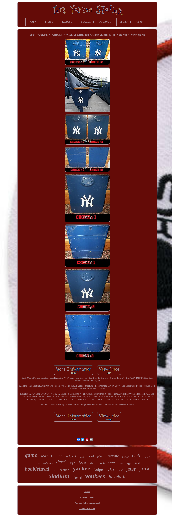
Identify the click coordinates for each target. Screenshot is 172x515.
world (121, 463)
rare (111, 462)
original (71, 456)
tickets (57, 455)
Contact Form (87, 497)
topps (129, 464)
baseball (117, 476)
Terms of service (87, 508)
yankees (95, 476)
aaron (37, 463)
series (125, 456)
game (31, 455)
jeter (131, 469)
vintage (93, 463)
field (120, 470)
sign (72, 462)
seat (44, 456)
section (64, 470)
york (144, 468)
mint (54, 471)
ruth (102, 463)
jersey (82, 462)
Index (87, 491)
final (137, 463)
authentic (48, 463)
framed (147, 457)
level (82, 456)
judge (98, 469)
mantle (113, 456)
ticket (110, 470)
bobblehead (37, 469)
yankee (81, 468)
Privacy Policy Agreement (87, 502)
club (136, 455)
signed (77, 477)
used (91, 456)
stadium (59, 476)
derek (61, 461)
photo (100, 456)
